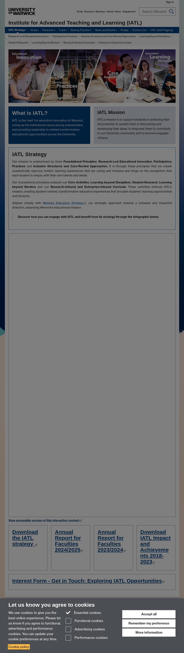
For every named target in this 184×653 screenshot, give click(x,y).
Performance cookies (86, 638)
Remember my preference (148, 623)
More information (148, 632)
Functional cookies (84, 621)
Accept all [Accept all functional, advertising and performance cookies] (149, 614)
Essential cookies (83, 612)
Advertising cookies (85, 629)
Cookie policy (18, 647)
